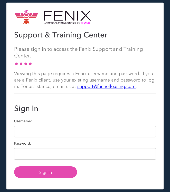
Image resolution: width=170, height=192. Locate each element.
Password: (22, 144)
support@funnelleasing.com (106, 86)
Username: (23, 121)
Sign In (45, 172)
